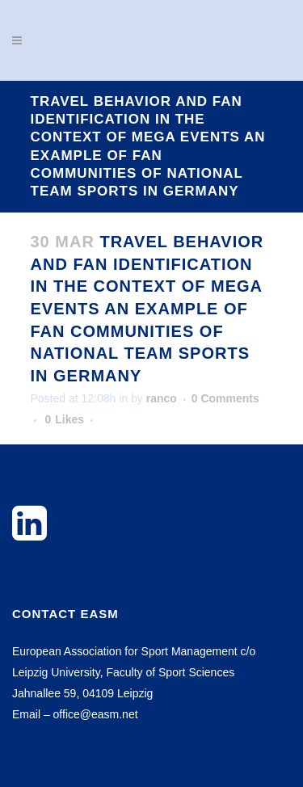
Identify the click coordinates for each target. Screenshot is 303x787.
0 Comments (225, 398)
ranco (161, 398)
